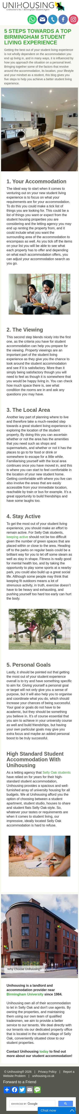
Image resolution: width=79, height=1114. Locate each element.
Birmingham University (25, 994)
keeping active (17, 537)
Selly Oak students (57, 772)
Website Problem (14, 1076)
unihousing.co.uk (43, 1076)
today (43, 1051)
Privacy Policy (47, 1071)
